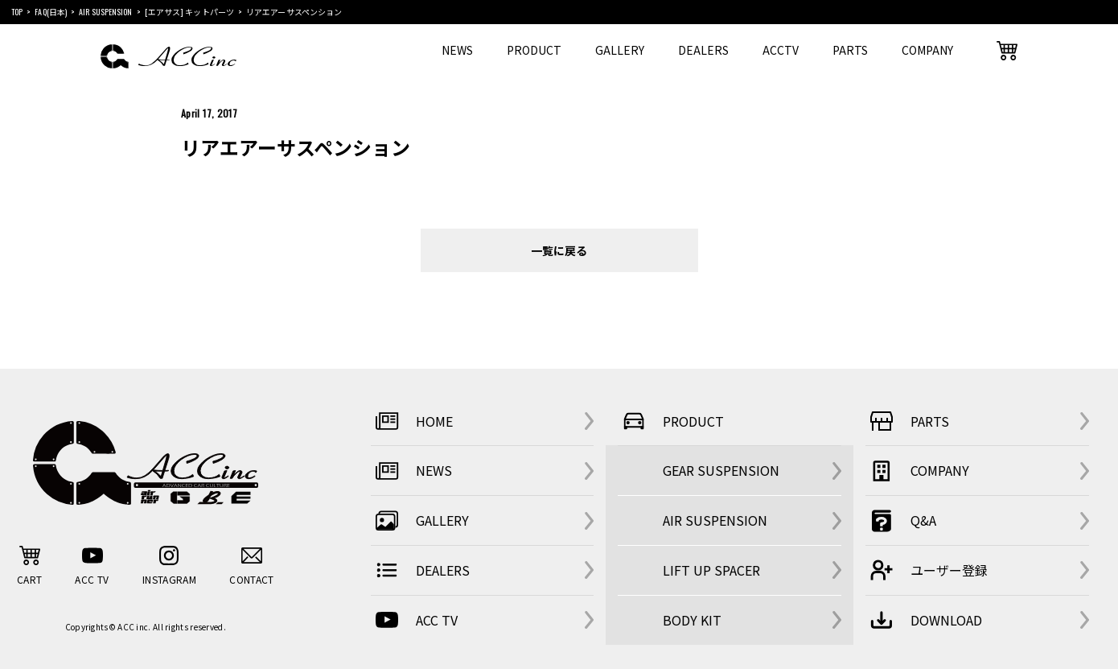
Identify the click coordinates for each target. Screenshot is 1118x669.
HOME (412, 421)
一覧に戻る (559, 250)
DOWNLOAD (923, 620)
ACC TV (414, 620)
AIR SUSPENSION (715, 520)
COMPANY (927, 50)
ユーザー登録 (926, 570)
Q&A (900, 521)
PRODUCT (534, 50)
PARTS (850, 50)
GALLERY (619, 50)
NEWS (457, 50)
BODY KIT (692, 620)
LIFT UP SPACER (711, 570)
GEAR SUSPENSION (721, 470)
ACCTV (780, 50)
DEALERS (703, 50)
